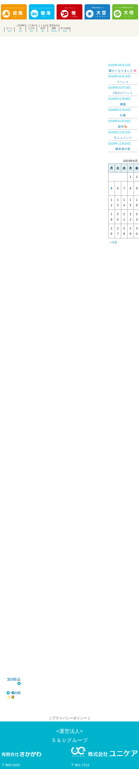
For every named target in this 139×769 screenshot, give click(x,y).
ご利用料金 (20, 27)
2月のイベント (123, 90)
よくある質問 (42, 27)
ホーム (9, 28)
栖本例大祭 (123, 146)
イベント (123, 78)
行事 (123, 112)
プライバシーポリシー (69, 685)
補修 (123, 101)
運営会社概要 (53, 27)
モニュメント (123, 134)
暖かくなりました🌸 (123, 67)
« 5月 (113, 242)
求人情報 (64, 28)
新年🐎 (123, 123)
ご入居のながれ (31, 27)
